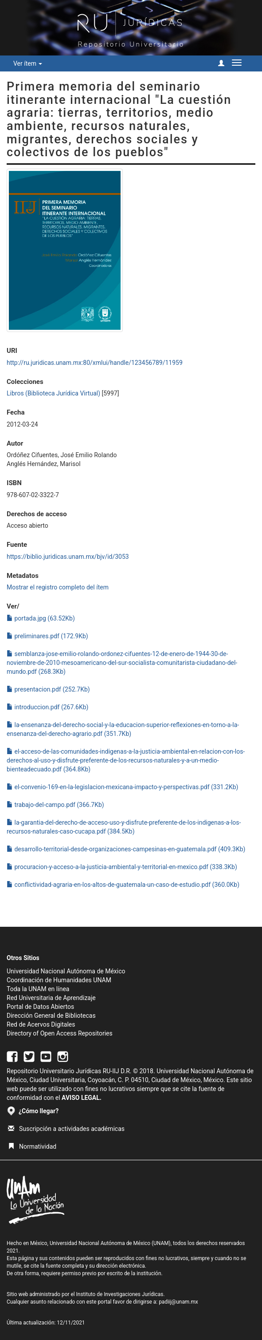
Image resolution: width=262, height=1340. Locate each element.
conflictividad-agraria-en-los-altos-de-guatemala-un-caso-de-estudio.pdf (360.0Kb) (123, 884)
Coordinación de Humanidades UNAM (59, 980)
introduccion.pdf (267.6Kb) (47, 707)
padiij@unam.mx (178, 1302)
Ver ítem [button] (27, 63)
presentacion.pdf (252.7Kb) (48, 689)
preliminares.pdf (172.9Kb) (47, 636)
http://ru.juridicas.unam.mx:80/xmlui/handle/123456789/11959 (95, 362)
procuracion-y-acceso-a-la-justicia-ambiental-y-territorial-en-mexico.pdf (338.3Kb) (122, 866)
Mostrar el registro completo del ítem (58, 587)
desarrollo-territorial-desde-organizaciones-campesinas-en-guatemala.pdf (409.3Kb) (126, 849)
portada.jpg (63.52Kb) (41, 618)
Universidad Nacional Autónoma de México (66, 971)
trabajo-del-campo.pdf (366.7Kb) (55, 804)
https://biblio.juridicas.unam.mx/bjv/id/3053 (68, 556)
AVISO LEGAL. (82, 1097)
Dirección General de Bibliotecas (51, 1015)
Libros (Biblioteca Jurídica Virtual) (53, 393)
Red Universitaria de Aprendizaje (51, 997)
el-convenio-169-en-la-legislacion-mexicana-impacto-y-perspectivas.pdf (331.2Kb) (122, 787)
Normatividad (32, 1146)
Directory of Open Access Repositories (60, 1033)
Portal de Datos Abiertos (40, 1006)
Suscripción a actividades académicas (66, 1128)
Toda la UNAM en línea (38, 988)
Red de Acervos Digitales (41, 1024)
